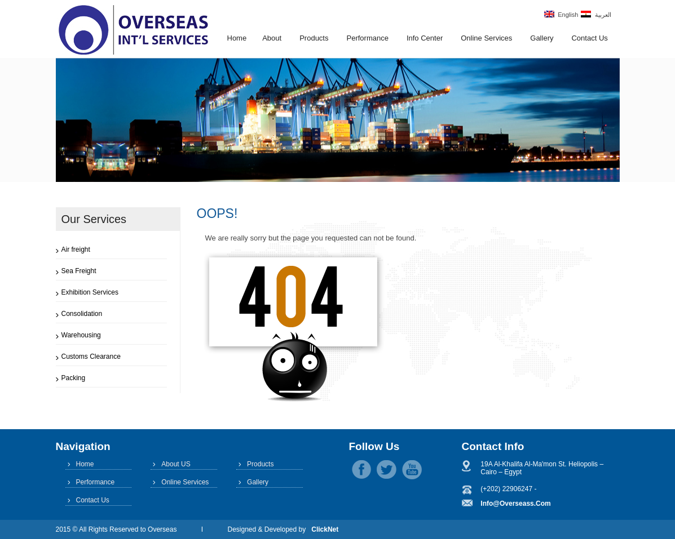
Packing (73, 378)
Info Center (425, 38)
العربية (596, 14)
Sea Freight (78, 271)
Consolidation (82, 314)
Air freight (75, 249)
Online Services (486, 38)
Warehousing (81, 335)
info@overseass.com (515, 503)
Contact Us (589, 38)
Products (313, 38)
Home (237, 38)
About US (175, 464)
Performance (367, 38)
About (271, 38)
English (561, 14)
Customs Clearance (91, 356)
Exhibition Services (89, 292)
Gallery (541, 38)
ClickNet (324, 529)
